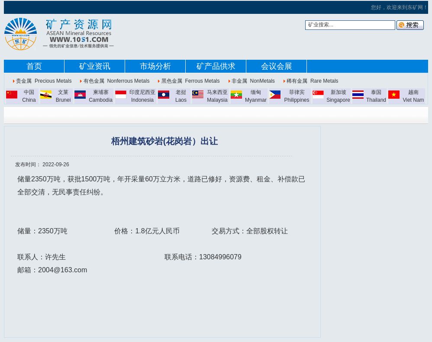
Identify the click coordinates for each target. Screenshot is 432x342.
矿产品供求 (216, 66)
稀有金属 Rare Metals (312, 81)
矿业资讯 (94, 66)
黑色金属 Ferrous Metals (190, 81)
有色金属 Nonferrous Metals (117, 81)
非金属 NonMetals (253, 81)
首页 (34, 66)
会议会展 (276, 66)
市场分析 (155, 66)
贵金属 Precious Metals (43, 81)
